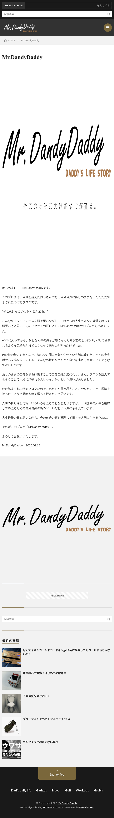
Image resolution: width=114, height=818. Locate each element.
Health (98, 790)
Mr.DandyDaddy (68, 803)
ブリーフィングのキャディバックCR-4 (46, 719)
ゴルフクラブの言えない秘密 (40, 742)
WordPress (86, 807)
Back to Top (57, 774)
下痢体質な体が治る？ (36, 696)
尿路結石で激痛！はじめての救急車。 (46, 673)
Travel (55, 790)
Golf (68, 790)
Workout (82, 790)
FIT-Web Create (53, 807)
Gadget (41, 790)
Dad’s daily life (21, 790)
